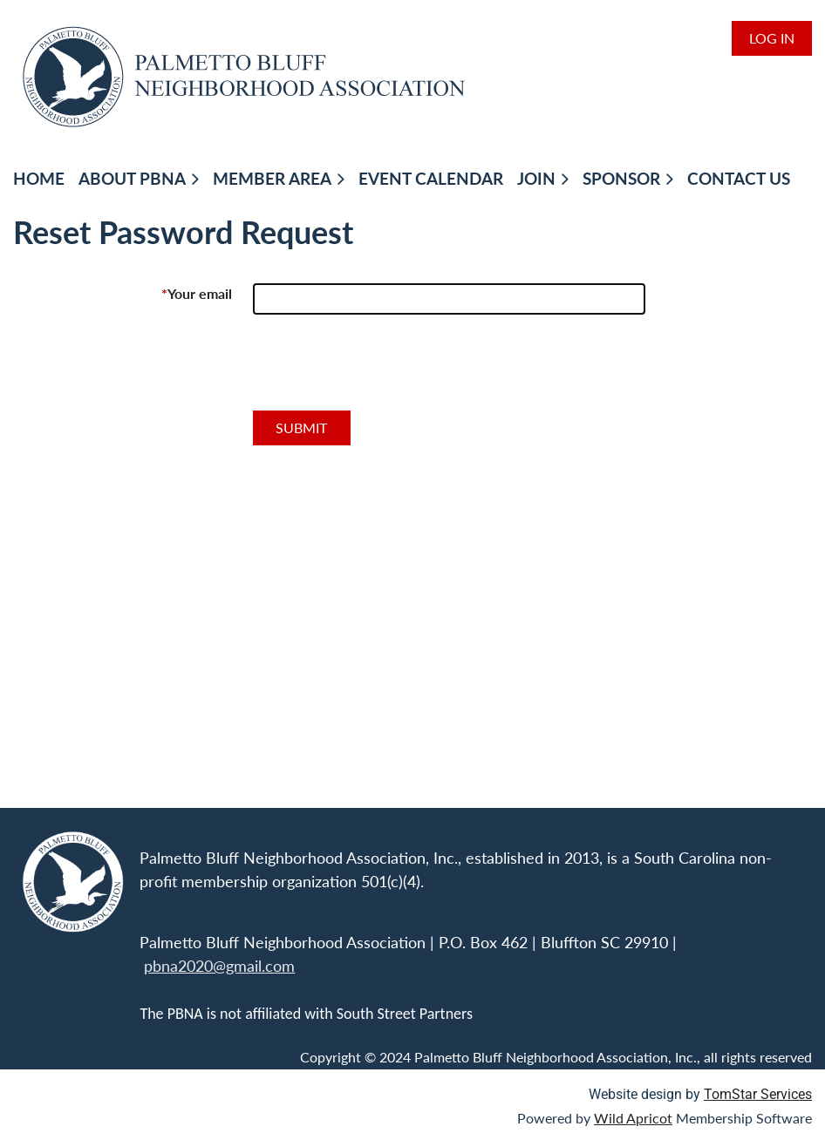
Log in (771, 38)
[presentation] (385, 370)
